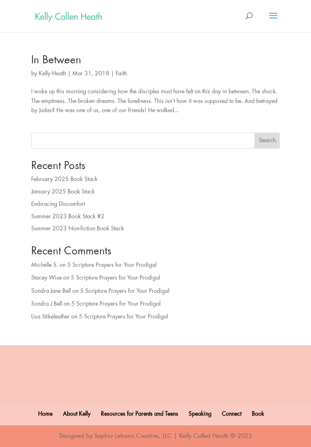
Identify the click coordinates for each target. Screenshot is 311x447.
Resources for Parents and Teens (139, 414)
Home (45, 414)
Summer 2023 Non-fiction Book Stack (77, 229)
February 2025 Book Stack (64, 179)
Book (258, 414)
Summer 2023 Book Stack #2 (67, 216)
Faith (121, 73)
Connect (231, 414)
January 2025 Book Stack (63, 192)
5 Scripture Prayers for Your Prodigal (112, 265)
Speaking (200, 414)
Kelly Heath (52, 73)
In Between (56, 60)
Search (267, 140)
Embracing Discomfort (58, 204)
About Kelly (76, 414)
